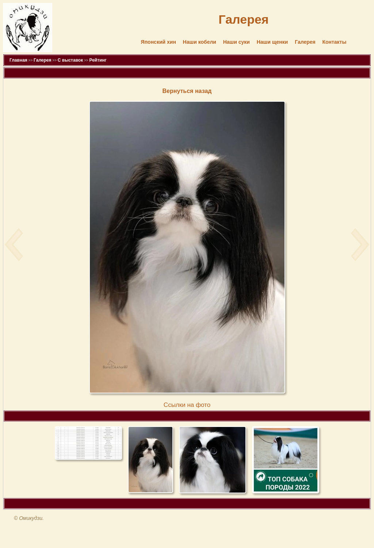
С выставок (70, 60)
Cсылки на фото (187, 404)
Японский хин (158, 42)
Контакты (334, 42)
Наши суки (236, 42)
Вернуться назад (187, 91)
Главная (18, 60)
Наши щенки (272, 42)
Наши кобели (199, 42)
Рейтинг (97, 60)
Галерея (305, 42)
